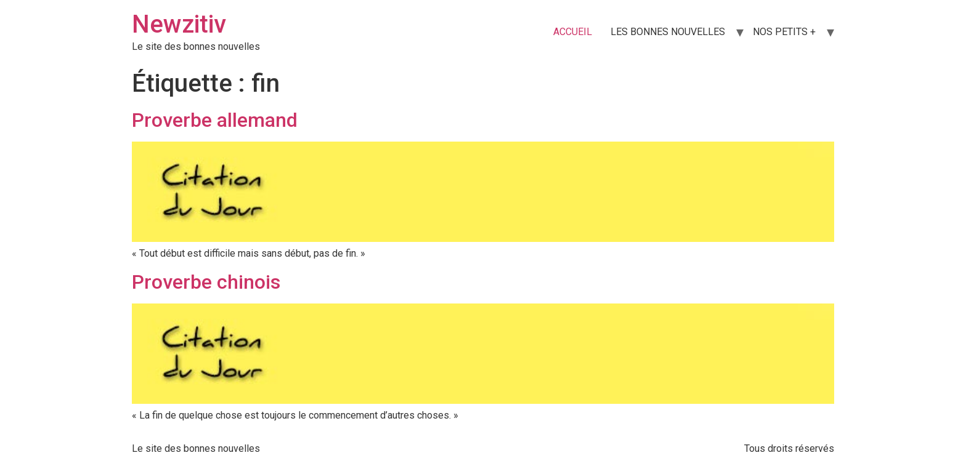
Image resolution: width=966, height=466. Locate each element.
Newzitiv (179, 24)
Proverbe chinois (206, 282)
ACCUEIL (572, 32)
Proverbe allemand (215, 120)
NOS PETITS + (784, 32)
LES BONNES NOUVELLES (668, 32)
